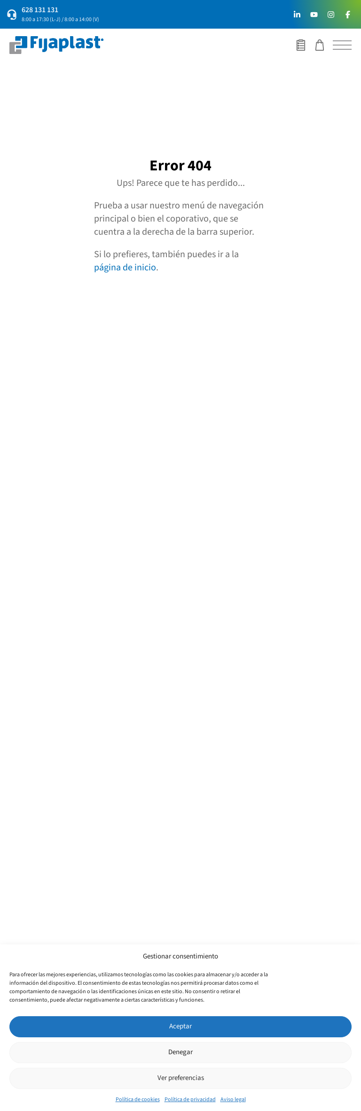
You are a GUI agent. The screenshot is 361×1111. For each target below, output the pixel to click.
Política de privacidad (190, 1099)
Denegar (180, 1052)
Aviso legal (233, 1099)
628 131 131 (40, 10)
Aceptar (180, 1026)
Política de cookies (138, 1099)
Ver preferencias (180, 1078)
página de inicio (125, 267)
